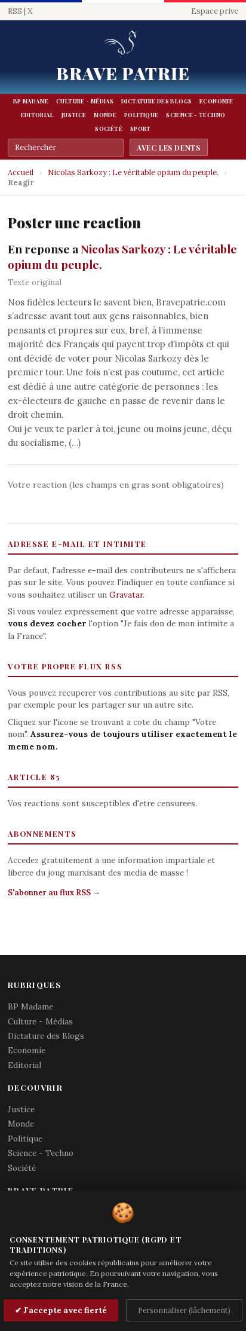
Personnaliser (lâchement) (184, 1310)
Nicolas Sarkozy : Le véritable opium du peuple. (133, 172)
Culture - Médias (84, 101)
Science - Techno (195, 114)
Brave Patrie (123, 73)
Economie (216, 101)
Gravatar (126, 594)
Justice (74, 114)
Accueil (20, 172)
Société (108, 128)
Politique (141, 114)
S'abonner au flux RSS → (54, 893)
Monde (105, 114)
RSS (15, 11)
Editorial (37, 114)
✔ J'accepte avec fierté (61, 1310)
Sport (140, 128)
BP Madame (30, 101)
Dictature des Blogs (156, 101)
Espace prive (214, 11)
